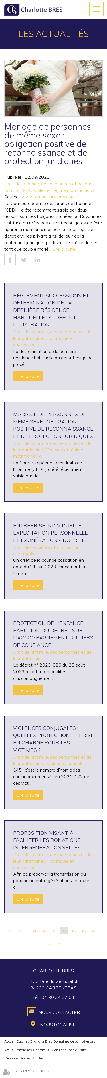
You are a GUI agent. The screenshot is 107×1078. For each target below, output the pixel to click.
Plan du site (77, 1050)
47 (94, 931)
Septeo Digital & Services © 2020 (28, 1071)
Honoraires (23, 1050)
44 (64, 931)
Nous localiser (59, 1024)
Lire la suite (63, 249)
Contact (39, 1050)
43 (54, 931)
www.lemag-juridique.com (48, 197)
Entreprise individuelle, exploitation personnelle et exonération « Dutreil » (50, 532)
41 (35, 931)
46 (84, 931)
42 (45, 931)
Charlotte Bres (41, 1041)
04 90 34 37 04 (57, 997)
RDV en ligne (56, 1050)
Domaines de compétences (74, 1041)
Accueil (9, 1041)
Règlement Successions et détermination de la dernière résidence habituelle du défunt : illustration (51, 310)
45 (74, 931)
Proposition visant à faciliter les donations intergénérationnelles (47, 840)
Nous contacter (59, 1012)
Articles (38, 1058)
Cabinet (22, 1041)
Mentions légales (17, 1058)
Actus (8, 1050)
